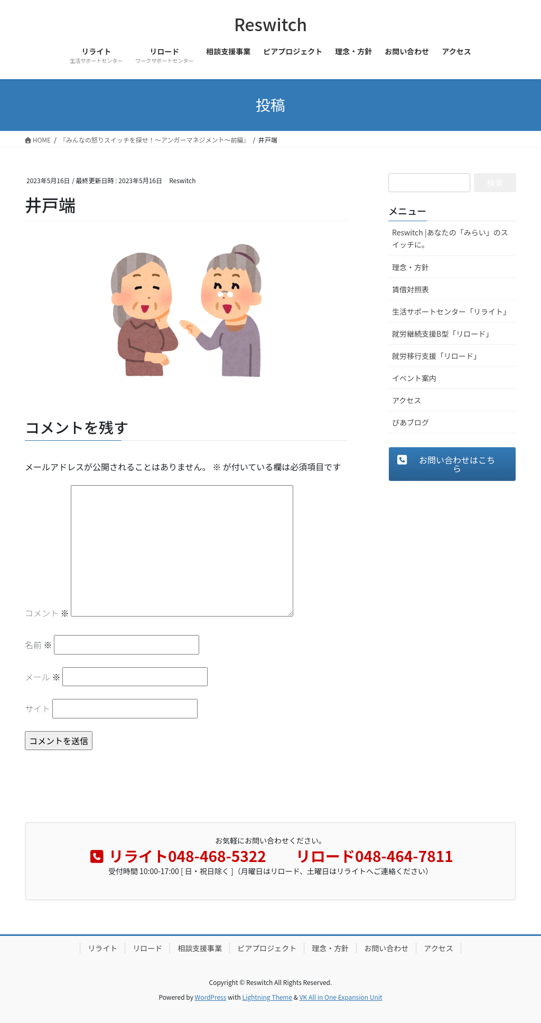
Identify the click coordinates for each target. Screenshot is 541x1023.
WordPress (211, 996)
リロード (147, 948)
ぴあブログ (410, 422)
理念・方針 (410, 267)
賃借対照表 (410, 289)
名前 (38, 644)
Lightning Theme (267, 996)
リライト (102, 948)
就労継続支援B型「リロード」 (442, 333)
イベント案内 (414, 378)
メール (43, 676)
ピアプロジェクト (266, 948)
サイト (37, 708)
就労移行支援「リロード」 (436, 356)
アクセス (406, 400)
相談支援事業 (200, 948)
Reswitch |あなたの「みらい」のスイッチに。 (450, 238)
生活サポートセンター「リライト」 (451, 311)
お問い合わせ (386, 948)
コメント (47, 613)
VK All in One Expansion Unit (341, 996)
